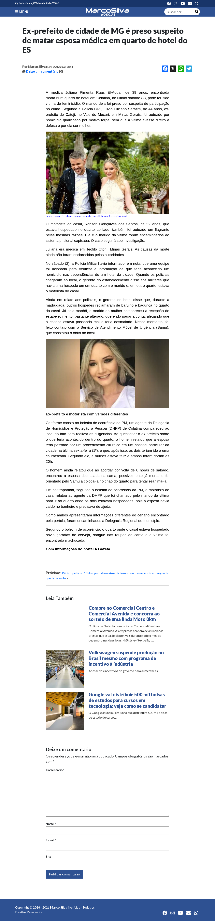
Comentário (55, 770)
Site (48, 856)
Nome (51, 824)
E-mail (51, 840)
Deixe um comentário (42, 71)
